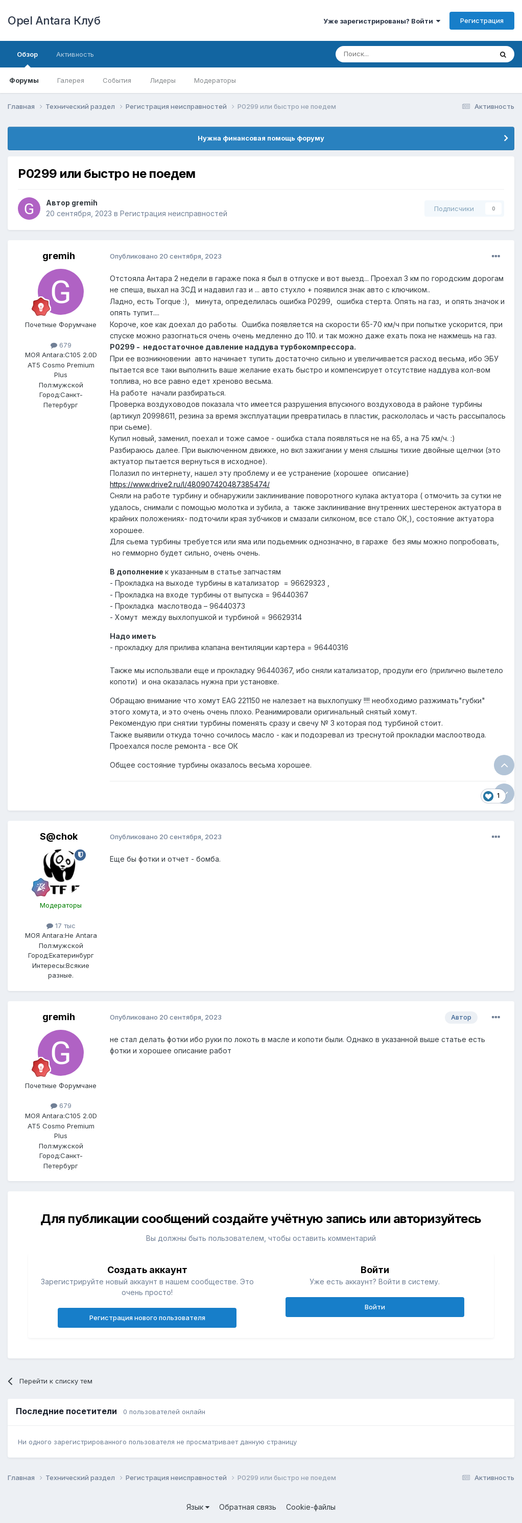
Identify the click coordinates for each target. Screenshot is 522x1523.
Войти (375, 1307)
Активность (75, 54)
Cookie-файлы (311, 1507)
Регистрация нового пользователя (147, 1317)
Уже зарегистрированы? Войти (381, 21)
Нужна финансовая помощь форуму (261, 138)
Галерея (70, 80)
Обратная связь (247, 1507)
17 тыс (61, 925)
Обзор (27, 58)
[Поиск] (390, 54)
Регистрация (482, 20)
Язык (197, 1507)
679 (61, 345)
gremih (85, 202)
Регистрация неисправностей (173, 213)
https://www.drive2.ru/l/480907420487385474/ (190, 484)
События (117, 80)
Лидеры (163, 80)
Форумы (24, 80)
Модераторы (215, 80)
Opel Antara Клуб (54, 20)
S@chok (59, 836)
